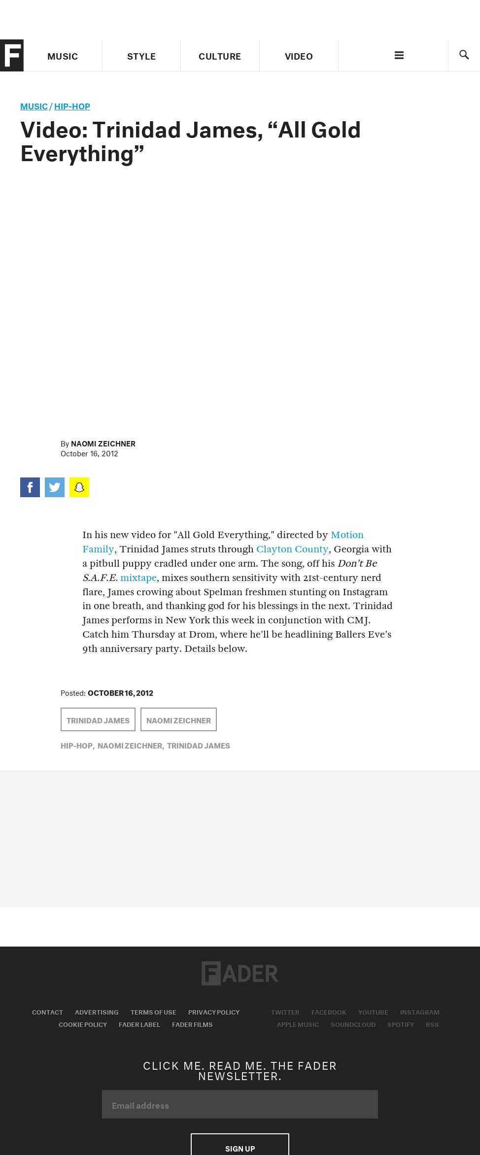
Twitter (285, 1011)
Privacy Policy (214, 1011)
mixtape (138, 577)
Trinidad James (98, 719)
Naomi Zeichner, (131, 744)
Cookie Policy (83, 1023)
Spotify (400, 1023)
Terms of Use (153, 1011)
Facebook (328, 1011)
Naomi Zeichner (103, 442)
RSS (432, 1023)
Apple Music (298, 1023)
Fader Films (192, 1023)
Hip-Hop (72, 104)
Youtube (373, 1011)
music (34, 104)
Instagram (420, 1011)
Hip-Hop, (78, 744)
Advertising (97, 1011)
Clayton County (292, 549)
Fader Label (139, 1023)
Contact (47, 1011)
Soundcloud (353, 1023)
